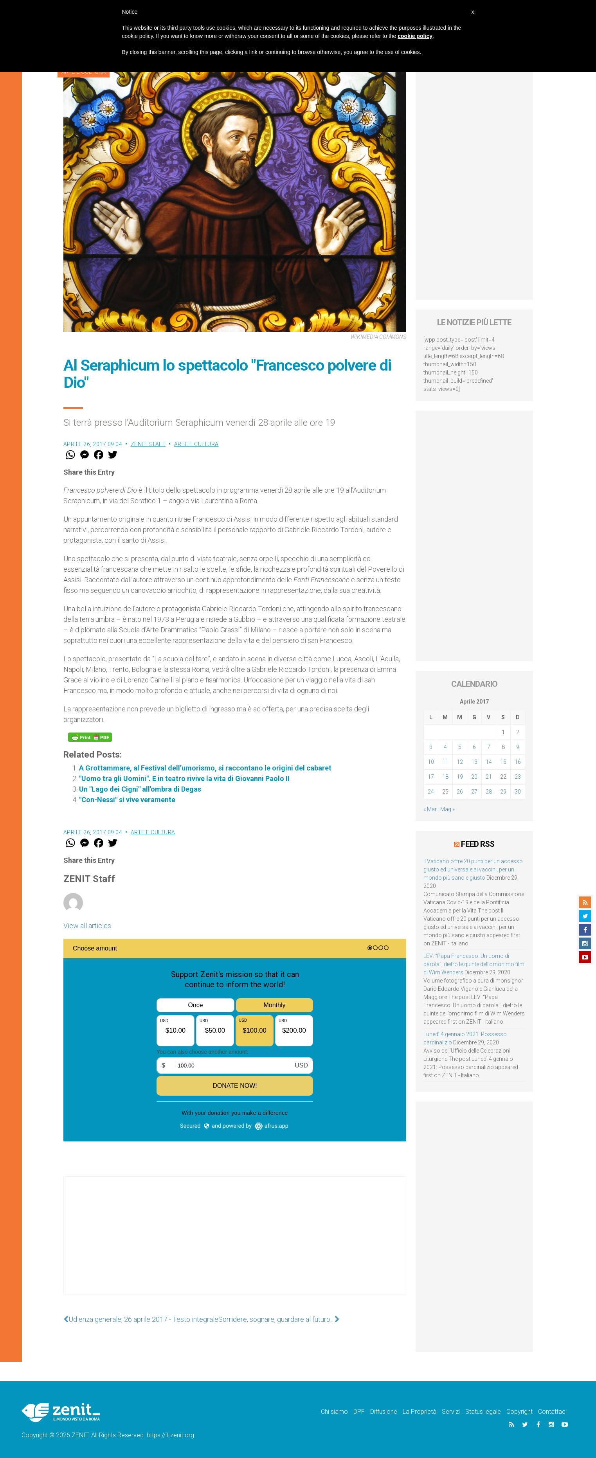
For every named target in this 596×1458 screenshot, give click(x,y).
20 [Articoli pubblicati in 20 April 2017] (474, 777)
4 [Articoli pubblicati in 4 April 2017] (445, 747)
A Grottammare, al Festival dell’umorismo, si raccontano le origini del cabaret (205, 768)
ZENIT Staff (148, 444)
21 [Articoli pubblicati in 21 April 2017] (489, 777)
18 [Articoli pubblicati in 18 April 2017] (445, 777)
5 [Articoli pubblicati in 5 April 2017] (459, 747)
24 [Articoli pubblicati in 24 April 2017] (431, 791)
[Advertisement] (235, 1243)
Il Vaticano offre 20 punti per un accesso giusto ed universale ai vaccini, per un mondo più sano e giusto (473, 869)
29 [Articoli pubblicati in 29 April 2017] (503, 791)
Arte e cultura (196, 444)
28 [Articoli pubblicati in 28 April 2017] (489, 791)
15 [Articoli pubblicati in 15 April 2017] (503, 762)
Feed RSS (477, 844)
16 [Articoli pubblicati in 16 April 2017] (518, 762)
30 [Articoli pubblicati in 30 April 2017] (518, 791)
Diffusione (383, 1411)
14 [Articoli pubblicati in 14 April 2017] (489, 762)
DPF (359, 1411)
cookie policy (415, 36)
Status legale (483, 1411)
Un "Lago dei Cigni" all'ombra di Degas (140, 789)
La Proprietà (419, 1411)
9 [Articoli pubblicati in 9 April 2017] (517, 747)
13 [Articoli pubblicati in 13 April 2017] (474, 762)
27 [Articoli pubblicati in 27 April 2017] (474, 791)
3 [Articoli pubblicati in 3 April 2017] (430, 747)
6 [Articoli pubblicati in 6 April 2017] (474, 747)
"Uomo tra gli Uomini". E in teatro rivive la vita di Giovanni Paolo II (184, 778)
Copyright (519, 1411)
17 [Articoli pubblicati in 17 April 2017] (431, 777)
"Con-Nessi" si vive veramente (127, 800)
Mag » (447, 809)
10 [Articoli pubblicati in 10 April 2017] (431, 762)
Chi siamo (334, 1411)
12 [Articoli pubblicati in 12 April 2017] (460, 762)
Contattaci (552, 1411)
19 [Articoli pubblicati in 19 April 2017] (460, 777)
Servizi (451, 1411)
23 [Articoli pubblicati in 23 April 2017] (518, 777)
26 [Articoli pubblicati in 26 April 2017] (460, 791)
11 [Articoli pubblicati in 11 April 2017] (445, 762)
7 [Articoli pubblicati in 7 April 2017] (488, 747)
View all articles (87, 926)
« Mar (430, 809)
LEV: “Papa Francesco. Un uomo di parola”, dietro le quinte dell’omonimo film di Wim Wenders (473, 964)
